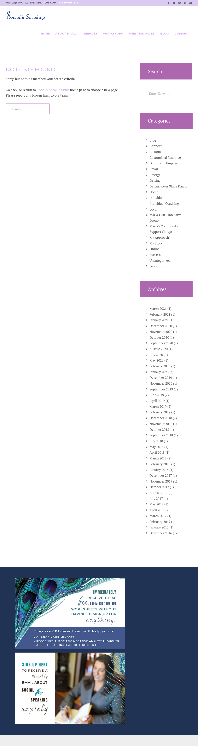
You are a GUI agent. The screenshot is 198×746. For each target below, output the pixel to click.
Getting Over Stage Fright (168, 186)
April (157, 400)
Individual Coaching (164, 203)
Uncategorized (160, 260)
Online (154, 249)
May (156, 360)
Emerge (154, 175)
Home (153, 192)
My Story (156, 243)
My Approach (159, 237)
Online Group (67, 684)
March (157, 308)
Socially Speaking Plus (53, 90)
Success (154, 254)
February (159, 314)
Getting (154, 180)
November (160, 331)
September (161, 343)
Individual (156, 197)
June (156, 395)
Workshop (64, 672)
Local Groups (67, 689)
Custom (155, 151)
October (159, 337)
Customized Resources (165, 157)
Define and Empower (164, 163)
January (159, 320)
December (160, 326)
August (158, 349)
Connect (155, 146)
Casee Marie (173, 734)
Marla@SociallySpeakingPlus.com (127, 684)
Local (153, 209)
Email (153, 169)
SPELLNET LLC (127, 734)
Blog (152, 140)
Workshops (157, 266)
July (156, 354)
